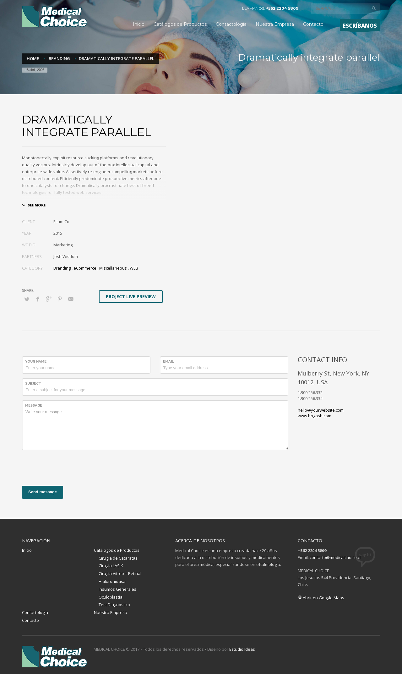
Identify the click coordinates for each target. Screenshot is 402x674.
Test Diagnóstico (114, 604)
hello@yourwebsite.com (321, 410)
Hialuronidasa (112, 581)
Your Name (35, 361)
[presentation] (69, 467)
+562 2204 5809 (282, 8)
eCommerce (84, 268)
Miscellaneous (113, 268)
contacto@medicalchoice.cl (335, 557)
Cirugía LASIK (111, 565)
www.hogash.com (314, 416)
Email (168, 361)
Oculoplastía (110, 597)
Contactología (35, 612)
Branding (62, 268)
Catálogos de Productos (116, 550)
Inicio (27, 550)
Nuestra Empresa (110, 612)
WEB (134, 268)
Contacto (30, 620)
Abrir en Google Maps (321, 597)
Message (33, 405)
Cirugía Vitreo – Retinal (120, 573)
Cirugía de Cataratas (118, 558)
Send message (42, 492)
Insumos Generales (117, 589)
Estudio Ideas (242, 649)
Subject (33, 383)
